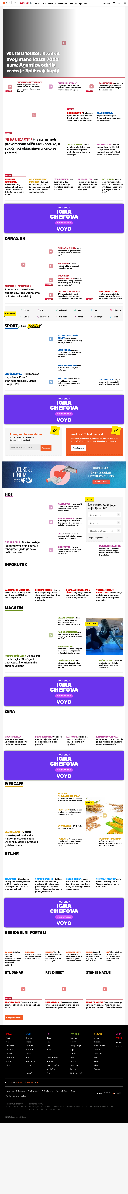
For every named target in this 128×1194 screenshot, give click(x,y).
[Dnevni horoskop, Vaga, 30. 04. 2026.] (25, 316)
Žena (71, 3)
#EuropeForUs (81, 3)
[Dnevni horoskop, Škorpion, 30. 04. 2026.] (43, 316)
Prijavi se (46, 447)
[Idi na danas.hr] (26, 3)
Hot (44, 3)
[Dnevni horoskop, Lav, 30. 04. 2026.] (97, 309)
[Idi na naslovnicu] (10, 5)
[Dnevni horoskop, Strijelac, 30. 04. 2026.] (61, 316)
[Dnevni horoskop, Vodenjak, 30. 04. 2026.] (97, 316)
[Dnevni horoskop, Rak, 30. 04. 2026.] (79, 309)
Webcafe (62, 3)
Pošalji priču (78, 447)
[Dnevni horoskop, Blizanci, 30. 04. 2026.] (61, 309)
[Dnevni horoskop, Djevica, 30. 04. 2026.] (115, 309)
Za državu (105, 522)
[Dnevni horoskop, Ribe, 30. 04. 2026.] (115, 316)
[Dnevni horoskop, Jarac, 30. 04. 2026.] (79, 316)
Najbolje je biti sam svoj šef (105, 530)
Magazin (52, 3)
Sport (38, 3)
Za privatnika (105, 514)
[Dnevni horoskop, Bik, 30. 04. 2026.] (43, 309)
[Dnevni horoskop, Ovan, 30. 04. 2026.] (25, 309)
